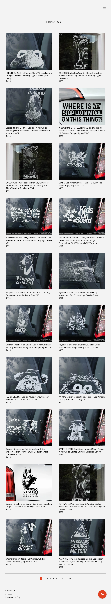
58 (69, 578)
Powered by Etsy (12, 597)
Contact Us (10, 590)
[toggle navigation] (104, 8)
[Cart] (102, 594)
